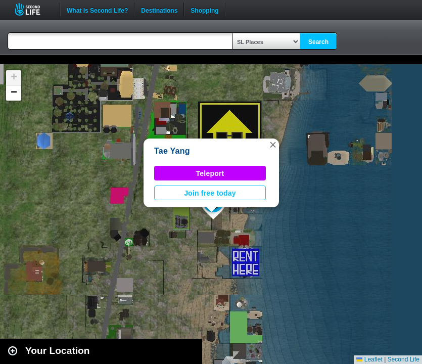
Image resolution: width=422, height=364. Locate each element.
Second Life (33, 9)
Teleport (210, 173)
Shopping (204, 9)
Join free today (210, 193)
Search (318, 42)
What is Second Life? (97, 9)
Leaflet (369, 359)
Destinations (159, 9)
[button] (273, 145)
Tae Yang (172, 151)
